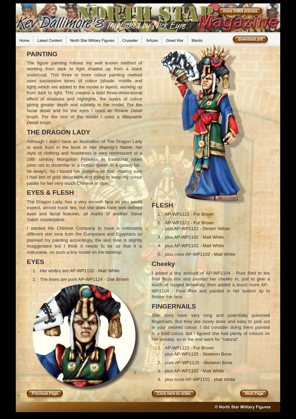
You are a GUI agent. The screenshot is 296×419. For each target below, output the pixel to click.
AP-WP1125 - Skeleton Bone (203, 354)
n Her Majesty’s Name (108, 147)
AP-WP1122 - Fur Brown (189, 214)
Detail (33, 122)
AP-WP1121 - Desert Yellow (202, 228)
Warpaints (132, 116)
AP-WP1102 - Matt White (94, 270)
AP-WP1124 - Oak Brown (103, 279)
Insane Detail (128, 110)
